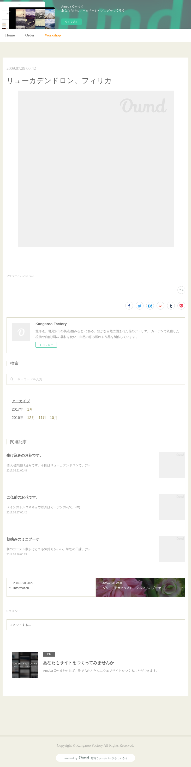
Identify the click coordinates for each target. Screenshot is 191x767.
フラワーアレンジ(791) (20, 275)
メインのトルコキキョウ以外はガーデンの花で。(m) (43, 507)
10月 (54, 418)
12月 (31, 418)
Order (29, 35)
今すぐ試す (71, 21)
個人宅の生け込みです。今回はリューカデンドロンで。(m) (48, 465)
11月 (42, 418)
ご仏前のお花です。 (23, 497)
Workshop (53, 35)
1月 (30, 409)
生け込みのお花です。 (25, 455)
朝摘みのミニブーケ (23, 539)
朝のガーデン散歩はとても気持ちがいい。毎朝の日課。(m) (48, 549)
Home (10, 35)
